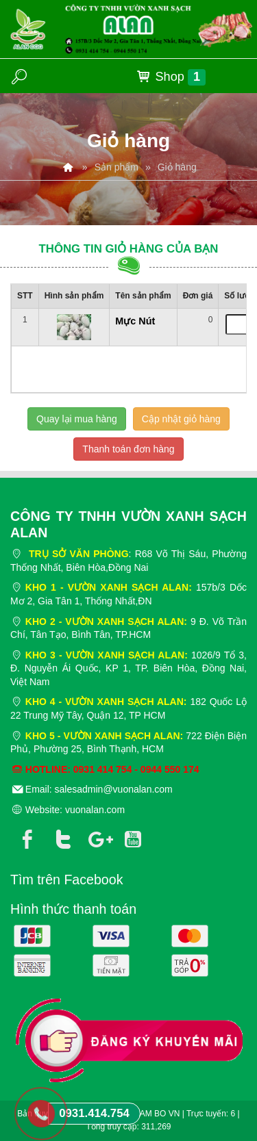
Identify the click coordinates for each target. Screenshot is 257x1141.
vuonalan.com (95, 809)
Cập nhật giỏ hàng (181, 418)
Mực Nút (135, 321)
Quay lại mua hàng (76, 418)
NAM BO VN (157, 1113)
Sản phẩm (116, 167)
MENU (233, 76)
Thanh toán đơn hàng (128, 449)
